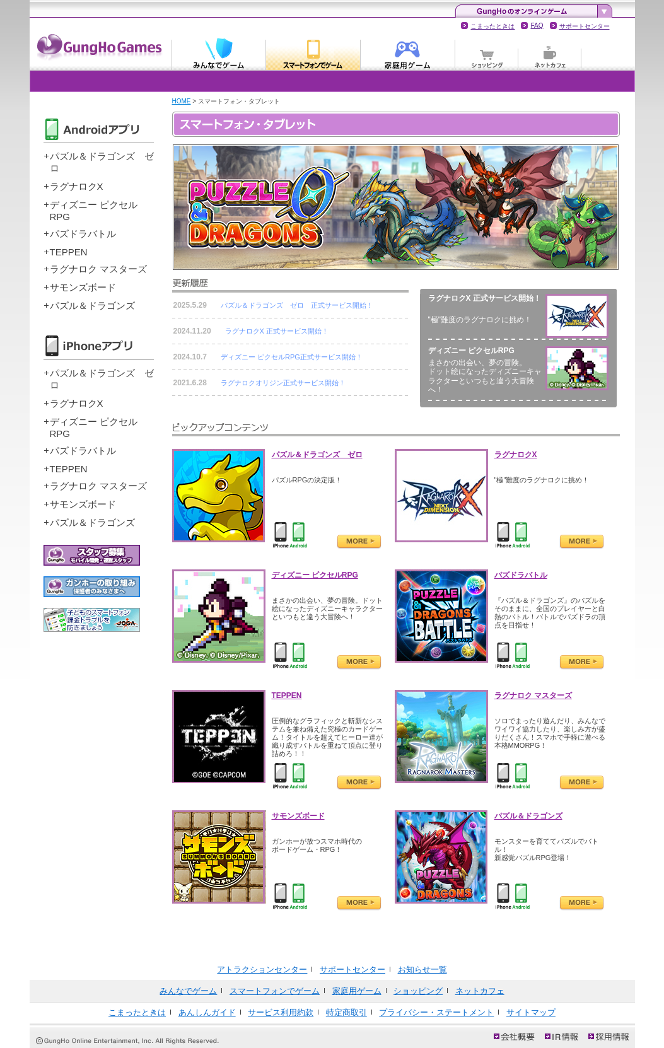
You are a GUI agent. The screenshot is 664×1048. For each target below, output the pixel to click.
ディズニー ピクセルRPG (315, 575)
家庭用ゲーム (408, 53)
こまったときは (492, 26)
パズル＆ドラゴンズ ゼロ (317, 454)
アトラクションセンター (262, 969)
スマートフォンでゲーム (313, 53)
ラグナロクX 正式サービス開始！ (277, 331)
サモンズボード (83, 287)
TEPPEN (69, 252)
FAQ (536, 25)
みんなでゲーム (219, 53)
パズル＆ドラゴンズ (92, 305)
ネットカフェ (549, 53)
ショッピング (486, 53)
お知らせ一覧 (422, 969)
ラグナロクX (76, 186)
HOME (181, 101)
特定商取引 (346, 1012)
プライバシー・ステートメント (436, 1012)
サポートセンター (584, 26)
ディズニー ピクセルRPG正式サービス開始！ (292, 357)
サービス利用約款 (280, 1012)
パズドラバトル (83, 233)
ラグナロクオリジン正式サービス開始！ (283, 383)
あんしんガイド (207, 1012)
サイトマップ (531, 1012)
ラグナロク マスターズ (98, 269)
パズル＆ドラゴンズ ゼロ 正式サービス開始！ (297, 305)
